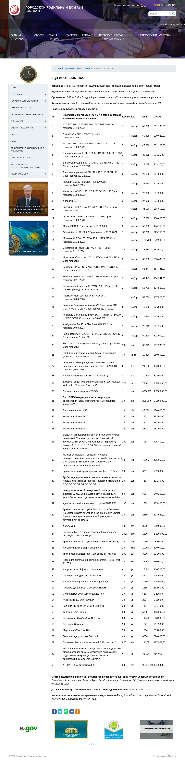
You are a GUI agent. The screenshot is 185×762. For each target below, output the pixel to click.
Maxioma (172, 756)
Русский (158, 5)
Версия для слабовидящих (126, 5)
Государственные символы (26, 251)
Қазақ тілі (170, 5)
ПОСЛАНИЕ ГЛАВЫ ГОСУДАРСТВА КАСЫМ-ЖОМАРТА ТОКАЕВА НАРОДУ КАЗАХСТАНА (28, 209)
